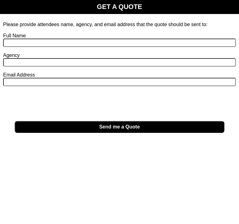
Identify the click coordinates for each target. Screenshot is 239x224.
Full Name (14, 35)
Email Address (19, 74)
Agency (11, 55)
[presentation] (50, 104)
